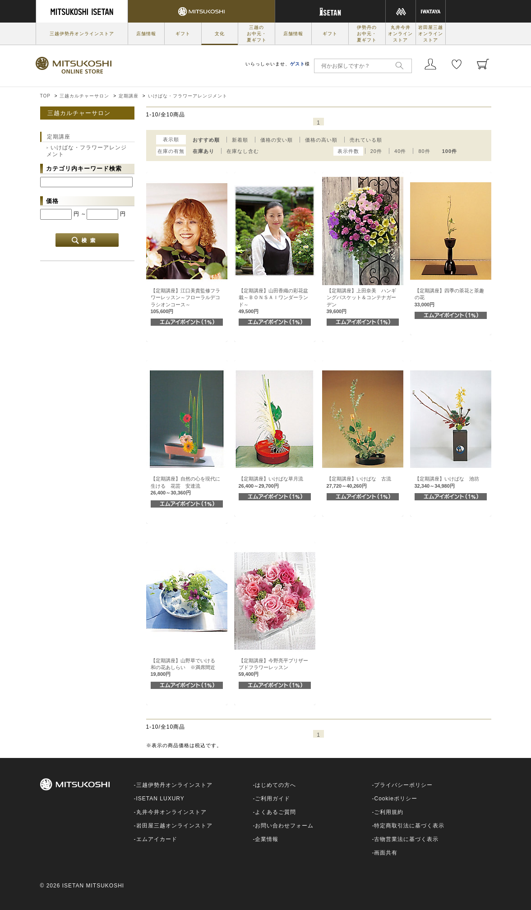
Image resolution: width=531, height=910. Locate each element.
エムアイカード (156, 839)
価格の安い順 (276, 140)
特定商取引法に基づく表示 (409, 825)
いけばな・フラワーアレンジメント (187, 95)
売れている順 (366, 140)
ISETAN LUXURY (160, 798)
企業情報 (266, 839)
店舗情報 (146, 33)
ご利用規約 (388, 812)
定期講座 (129, 95)
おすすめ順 (206, 140)
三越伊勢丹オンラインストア (82, 33)
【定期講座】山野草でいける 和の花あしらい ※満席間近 (185, 667)
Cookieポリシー (395, 798)
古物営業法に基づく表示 (406, 839)
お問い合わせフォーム (284, 825)
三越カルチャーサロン (84, 95)
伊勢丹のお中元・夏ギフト (367, 33)
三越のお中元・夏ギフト (257, 33)
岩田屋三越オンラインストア (430, 33)
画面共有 (385, 853)
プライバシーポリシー (403, 785)
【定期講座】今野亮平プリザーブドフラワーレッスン (273, 667)
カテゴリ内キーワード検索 (84, 168)
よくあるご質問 (275, 812)
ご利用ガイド (272, 798)
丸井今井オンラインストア (400, 33)
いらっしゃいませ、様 (277, 63)
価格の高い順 (321, 140)
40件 (400, 151)
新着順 (240, 140)
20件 (376, 151)
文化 (220, 33)
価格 (52, 201)
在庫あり (203, 151)
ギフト (182, 33)
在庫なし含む (242, 151)
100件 (449, 151)
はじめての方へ (275, 785)
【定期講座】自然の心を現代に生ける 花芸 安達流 (185, 485)
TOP (45, 95)
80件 (424, 151)
